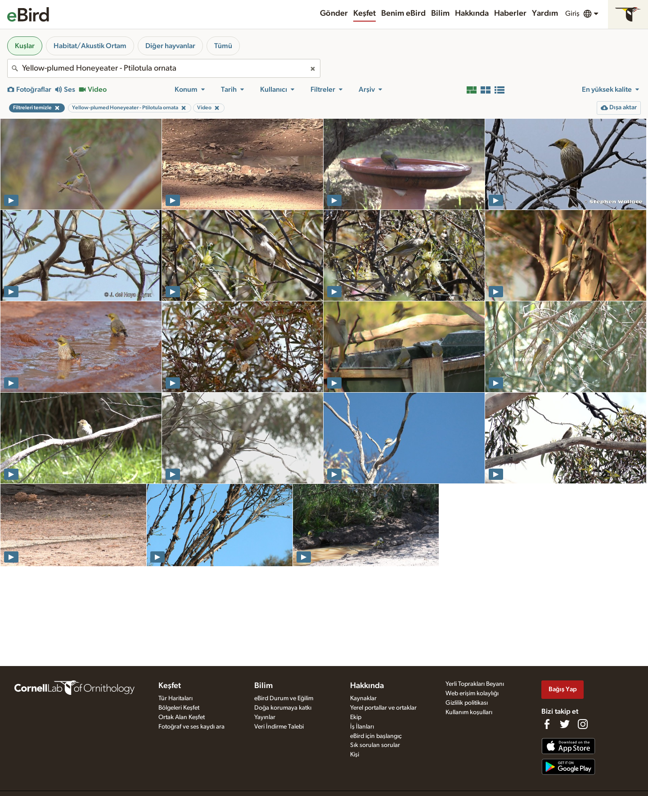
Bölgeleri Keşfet (178, 708)
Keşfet (364, 13)
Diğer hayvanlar (170, 45)
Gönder (334, 13)
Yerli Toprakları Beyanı (475, 684)
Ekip (355, 717)
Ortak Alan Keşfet (181, 717)
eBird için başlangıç (376, 736)
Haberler (510, 13)
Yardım (545, 13)
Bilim (440, 13)
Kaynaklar (363, 698)
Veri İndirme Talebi (279, 727)
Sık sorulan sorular (375, 745)
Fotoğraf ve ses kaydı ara (191, 727)
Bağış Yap (563, 689)
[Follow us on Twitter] (564, 724)
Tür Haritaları (175, 698)
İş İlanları (362, 727)
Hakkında (472, 13)
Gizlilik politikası (467, 703)
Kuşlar (25, 45)
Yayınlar (264, 717)
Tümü (223, 45)
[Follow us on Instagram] (582, 724)
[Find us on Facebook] (546, 724)
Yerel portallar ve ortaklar (383, 708)
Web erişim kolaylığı (472, 693)
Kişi (354, 754)
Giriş (572, 13)
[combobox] (164, 68)
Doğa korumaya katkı (282, 708)
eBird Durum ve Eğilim (283, 698)
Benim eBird (403, 13)
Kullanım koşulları (469, 712)
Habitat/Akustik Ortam (90, 45)
